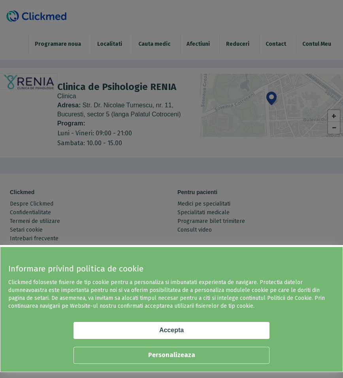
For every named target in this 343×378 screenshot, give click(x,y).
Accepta (171, 330)
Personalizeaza (171, 355)
